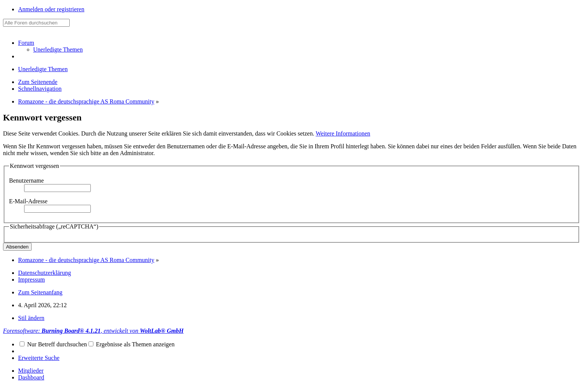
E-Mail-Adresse (28, 201)
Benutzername (26, 180)
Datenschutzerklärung (44, 273)
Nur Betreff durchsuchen (53, 344)
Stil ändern (31, 318)
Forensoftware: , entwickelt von (93, 331)
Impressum (31, 279)
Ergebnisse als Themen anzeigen (132, 344)
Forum (26, 43)
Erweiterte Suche (39, 358)
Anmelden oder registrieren (51, 9)
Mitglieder (31, 370)
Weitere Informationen (343, 133)
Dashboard (31, 377)
